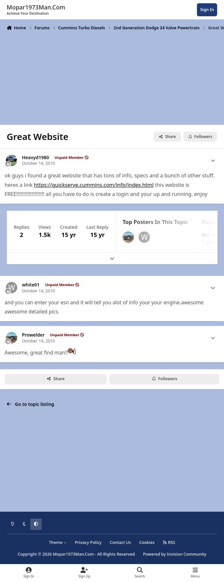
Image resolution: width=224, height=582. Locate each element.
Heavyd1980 (35, 157)
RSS (169, 542)
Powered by (174, 554)
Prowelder (33, 335)
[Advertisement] (112, 77)
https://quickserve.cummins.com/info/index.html (94, 184)
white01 (30, 285)
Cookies (147, 542)
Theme (58, 542)
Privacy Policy (88, 542)
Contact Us (120, 542)
